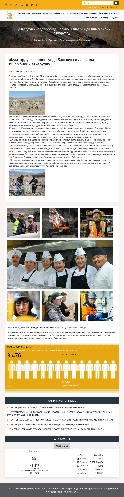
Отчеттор (104, 17)
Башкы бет (40, 40)
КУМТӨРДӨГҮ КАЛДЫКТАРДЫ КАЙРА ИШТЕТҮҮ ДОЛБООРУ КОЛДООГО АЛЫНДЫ (47, 407)
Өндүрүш (36, 13)
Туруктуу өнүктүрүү (108, 13)
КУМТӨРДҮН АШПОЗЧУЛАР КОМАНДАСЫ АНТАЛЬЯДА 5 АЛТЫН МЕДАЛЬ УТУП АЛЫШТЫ (50, 424)
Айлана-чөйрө (90, 17)
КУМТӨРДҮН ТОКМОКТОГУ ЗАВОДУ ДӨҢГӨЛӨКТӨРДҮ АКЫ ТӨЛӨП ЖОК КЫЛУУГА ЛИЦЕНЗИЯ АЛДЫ (56, 429)
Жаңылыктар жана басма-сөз (74, 40)
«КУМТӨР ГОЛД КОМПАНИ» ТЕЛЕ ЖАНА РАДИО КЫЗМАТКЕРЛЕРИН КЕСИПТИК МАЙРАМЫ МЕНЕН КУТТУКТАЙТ (61, 419)
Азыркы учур (62, 446)
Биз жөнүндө (24, 13)
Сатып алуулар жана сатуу (55, 13)
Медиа (114, 17)
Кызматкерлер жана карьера (83, 13)
